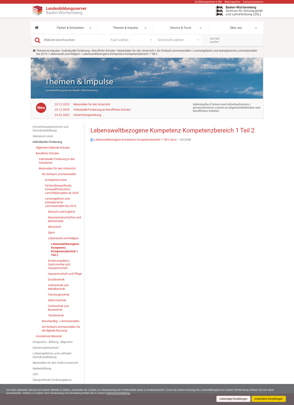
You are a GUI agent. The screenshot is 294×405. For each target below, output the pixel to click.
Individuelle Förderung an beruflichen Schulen (102, 109)
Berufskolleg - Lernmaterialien (60, 321)
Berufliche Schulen (103, 50)
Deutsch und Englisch (61, 211)
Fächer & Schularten (70, 28)
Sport (51, 232)
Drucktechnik (56, 279)
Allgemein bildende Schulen (53, 147)
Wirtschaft (54, 226)
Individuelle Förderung (76, 50)
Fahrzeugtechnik (58, 294)
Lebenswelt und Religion (64, 54)
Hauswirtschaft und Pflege (65, 273)
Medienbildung (42, 368)
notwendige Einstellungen (233, 398)
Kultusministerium (253, 1)
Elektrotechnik (57, 300)
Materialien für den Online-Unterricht (55, 362)
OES (35, 374)
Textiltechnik (56, 315)
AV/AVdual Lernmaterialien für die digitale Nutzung (61, 328)
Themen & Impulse (125, 28)
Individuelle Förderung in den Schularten (57, 160)
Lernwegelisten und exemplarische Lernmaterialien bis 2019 (60, 202)
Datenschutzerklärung (118, 393)
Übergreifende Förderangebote (52, 380)
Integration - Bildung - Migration (53, 342)
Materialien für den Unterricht (136, 50)
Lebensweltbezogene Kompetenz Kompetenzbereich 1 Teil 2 (65, 249)
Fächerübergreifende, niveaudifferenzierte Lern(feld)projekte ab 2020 (62, 189)
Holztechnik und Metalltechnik (58, 287)
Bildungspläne (232, 1)
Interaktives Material (49, 336)
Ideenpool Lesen (43, 136)
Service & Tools (180, 28)
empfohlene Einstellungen (269, 398)
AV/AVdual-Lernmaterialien (174, 50)
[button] (37, 28)
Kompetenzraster (56, 179)
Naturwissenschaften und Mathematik (64, 219)
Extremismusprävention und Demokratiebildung (50, 128)
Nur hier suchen (215, 40)
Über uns (236, 28)
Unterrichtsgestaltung (87, 115)
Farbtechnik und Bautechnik (58, 307)
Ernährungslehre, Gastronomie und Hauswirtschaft (59, 264)
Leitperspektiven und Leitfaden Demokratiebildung (52, 355)
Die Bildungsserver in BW (208, 1)
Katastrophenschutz (46, 347)
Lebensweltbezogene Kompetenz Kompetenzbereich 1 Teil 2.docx (133, 139)
